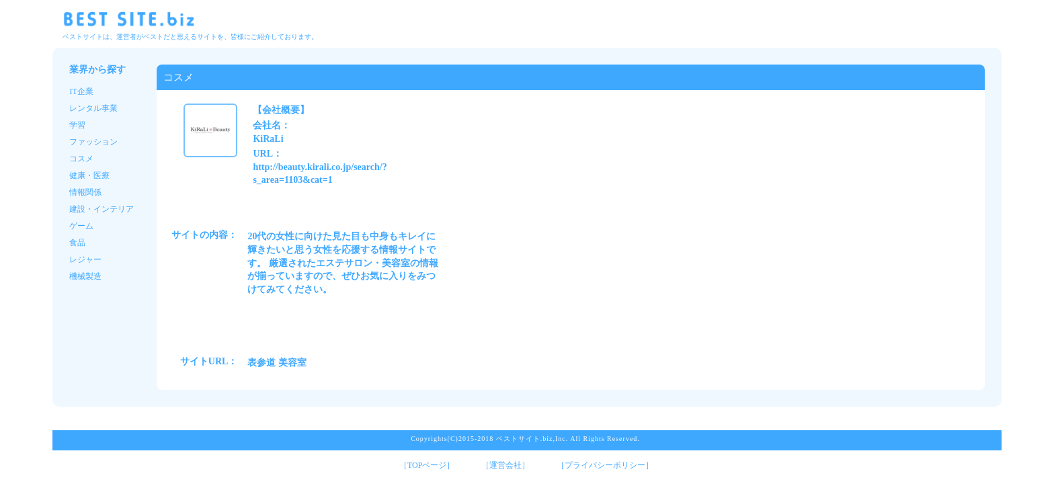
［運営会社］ (505, 465)
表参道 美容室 (277, 363)
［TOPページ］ (426, 465)
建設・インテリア (101, 209)
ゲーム (81, 226)
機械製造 (85, 276)
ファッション (93, 142)
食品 (77, 242)
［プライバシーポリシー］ (605, 465)
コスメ (81, 158)
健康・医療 (89, 175)
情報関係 (85, 192)
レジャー (85, 259)
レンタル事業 (93, 108)
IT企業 (81, 91)
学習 (77, 125)
